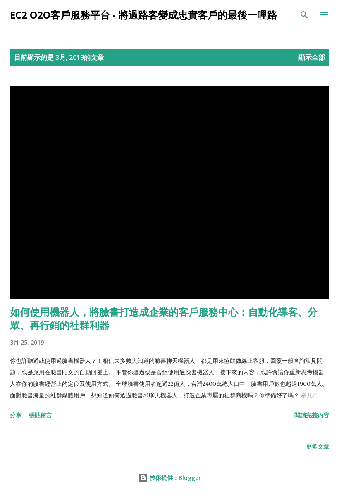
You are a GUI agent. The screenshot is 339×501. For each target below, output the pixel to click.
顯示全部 (311, 57)
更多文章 (317, 446)
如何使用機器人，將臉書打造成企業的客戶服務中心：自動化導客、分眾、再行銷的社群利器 (164, 318)
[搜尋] (304, 15)
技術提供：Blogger (169, 478)
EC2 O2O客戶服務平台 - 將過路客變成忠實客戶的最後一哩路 (143, 14)
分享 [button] (15, 415)
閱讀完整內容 (311, 415)
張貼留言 (40, 415)
